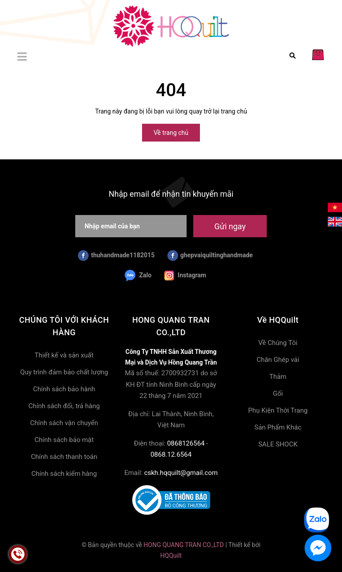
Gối (278, 393)
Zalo (138, 275)
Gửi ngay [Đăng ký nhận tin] (229, 226)
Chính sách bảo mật (64, 440)
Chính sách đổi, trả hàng (64, 406)
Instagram (185, 275)
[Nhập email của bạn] (131, 226)
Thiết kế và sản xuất (64, 355)
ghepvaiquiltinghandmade (210, 255)
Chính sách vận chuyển (64, 423)
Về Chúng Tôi (277, 343)
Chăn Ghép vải (277, 360)
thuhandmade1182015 (116, 255)
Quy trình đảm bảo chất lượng (64, 372)
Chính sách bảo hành (64, 389)
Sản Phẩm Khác (277, 427)
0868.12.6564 (171, 454)
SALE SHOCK (277, 444)
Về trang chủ (171, 132)
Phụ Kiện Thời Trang (277, 410)
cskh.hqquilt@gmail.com (181, 473)
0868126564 (185, 443)
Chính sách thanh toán (64, 457)
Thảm (278, 377)
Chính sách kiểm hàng (64, 474)
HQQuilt (171, 555)
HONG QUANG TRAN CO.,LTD (183, 544)
